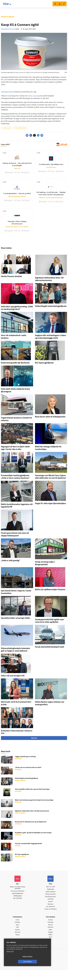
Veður (50, 930)
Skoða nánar (10, 956)
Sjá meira (34, 738)
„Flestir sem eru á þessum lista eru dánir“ (28, 767)
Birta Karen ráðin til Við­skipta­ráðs (50, 417)
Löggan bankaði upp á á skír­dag (25, 756)
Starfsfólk (50, 899)
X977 (50, 937)
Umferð (50, 901)
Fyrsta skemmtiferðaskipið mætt (49, 647)
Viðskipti (17, 922)
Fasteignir (50, 922)
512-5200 (52, 887)
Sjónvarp (17, 932)
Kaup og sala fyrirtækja (20, 128)
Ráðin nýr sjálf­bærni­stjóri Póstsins (50, 590)
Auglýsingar (50, 889)
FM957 (50, 935)
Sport (17, 925)
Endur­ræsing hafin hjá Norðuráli (15, 363)
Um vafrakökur (50, 906)
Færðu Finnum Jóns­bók (11, 277)
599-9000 (19, 898)
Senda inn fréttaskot (50, 909)
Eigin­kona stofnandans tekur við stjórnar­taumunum (32, 811)
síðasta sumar (32, 96)
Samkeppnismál (6, 128)
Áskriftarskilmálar (50, 896)
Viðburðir (50, 927)
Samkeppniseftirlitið (8, 92)
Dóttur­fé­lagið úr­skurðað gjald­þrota (50, 306)
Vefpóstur (50, 904)
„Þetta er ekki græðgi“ (10, 561)
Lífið (17, 927)
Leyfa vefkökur (39, 961)
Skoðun (17, 930)
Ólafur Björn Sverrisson (8, 29)
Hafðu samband (50, 892)
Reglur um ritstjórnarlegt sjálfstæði (17, 887)
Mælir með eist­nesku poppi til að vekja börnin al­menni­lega (34, 800)
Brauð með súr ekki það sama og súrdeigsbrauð (30, 822)
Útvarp (17, 935)
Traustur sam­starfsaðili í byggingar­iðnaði (28, 843)
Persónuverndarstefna (17, 891)
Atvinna (50, 925)
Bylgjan (50, 932)
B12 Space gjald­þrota (44, 363)
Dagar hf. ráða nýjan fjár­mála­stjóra (50, 504)
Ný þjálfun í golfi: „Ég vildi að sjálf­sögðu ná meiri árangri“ (33, 833)
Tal (50, 940)
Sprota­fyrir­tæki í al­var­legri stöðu (15, 618)
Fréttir (17, 920)
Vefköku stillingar (16, 961)
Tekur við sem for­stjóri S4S (13, 676)
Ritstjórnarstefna (50, 894)
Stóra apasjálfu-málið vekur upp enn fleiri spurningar (32, 789)
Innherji (50, 920)
